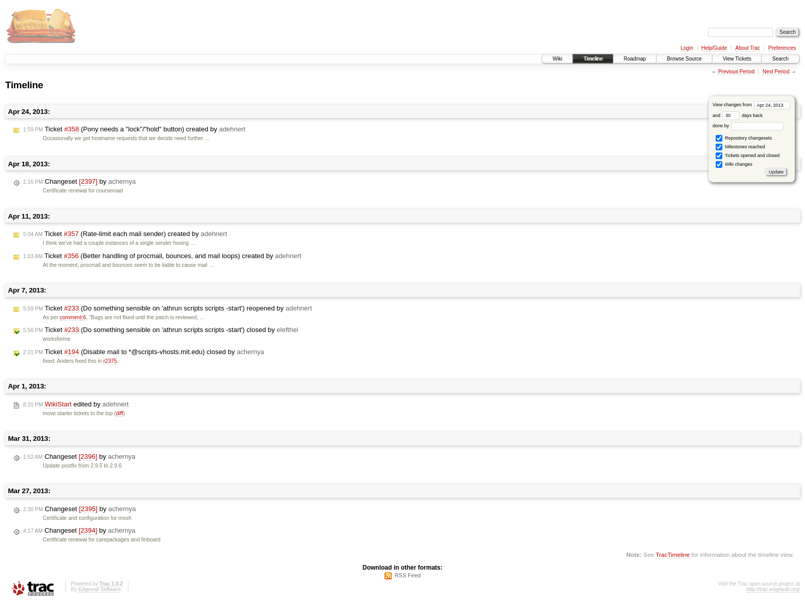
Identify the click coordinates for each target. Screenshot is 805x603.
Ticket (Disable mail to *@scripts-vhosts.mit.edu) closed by (143, 352)
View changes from (751, 104)
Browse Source (684, 59)
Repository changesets (744, 138)
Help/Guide (714, 48)
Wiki (557, 59)
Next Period (775, 71)
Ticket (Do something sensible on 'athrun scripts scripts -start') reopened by (167, 308)
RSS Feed (408, 575)
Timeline (592, 59)
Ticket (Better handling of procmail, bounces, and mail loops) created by (162, 256)
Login (687, 48)
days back (742, 115)
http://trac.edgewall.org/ (773, 589)
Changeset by (79, 182)
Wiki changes (734, 164)
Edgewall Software (99, 589)
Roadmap (635, 59)
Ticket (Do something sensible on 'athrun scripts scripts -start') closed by (160, 330)
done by (748, 125)
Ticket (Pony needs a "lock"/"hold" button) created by (134, 129)
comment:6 (73, 317)
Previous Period (736, 71)
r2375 (110, 361)
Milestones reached (740, 147)
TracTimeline (673, 554)
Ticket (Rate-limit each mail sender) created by (125, 234)
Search (780, 59)
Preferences (782, 48)
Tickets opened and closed (747, 155)
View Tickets (737, 59)
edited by (76, 404)
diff (119, 413)
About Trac (747, 48)
